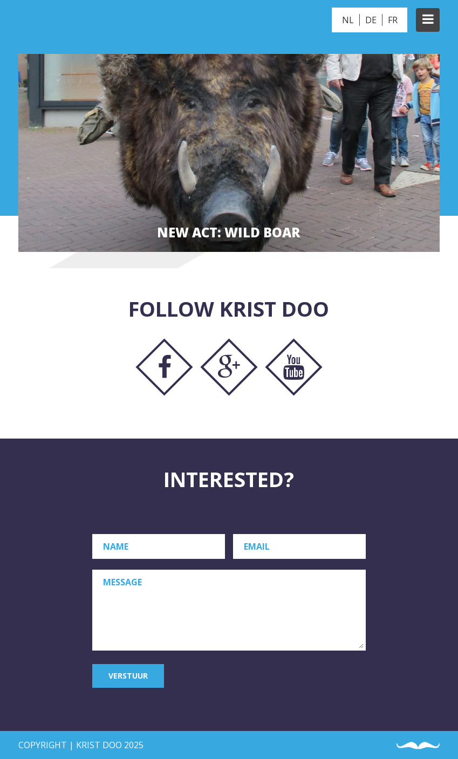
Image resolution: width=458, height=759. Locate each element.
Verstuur (128, 676)
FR (393, 20)
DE (371, 20)
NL (348, 20)
